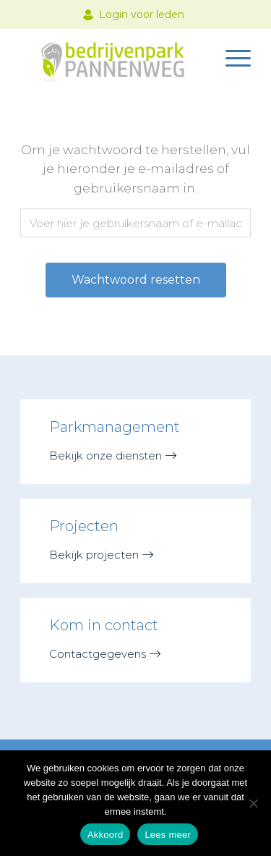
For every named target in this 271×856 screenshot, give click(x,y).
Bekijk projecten (94, 555)
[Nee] (253, 803)
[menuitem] (231, 57)
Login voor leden (141, 14)
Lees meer (168, 834)
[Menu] (231, 57)
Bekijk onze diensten (105, 455)
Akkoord (105, 834)
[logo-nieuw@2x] (112, 57)
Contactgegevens (97, 654)
